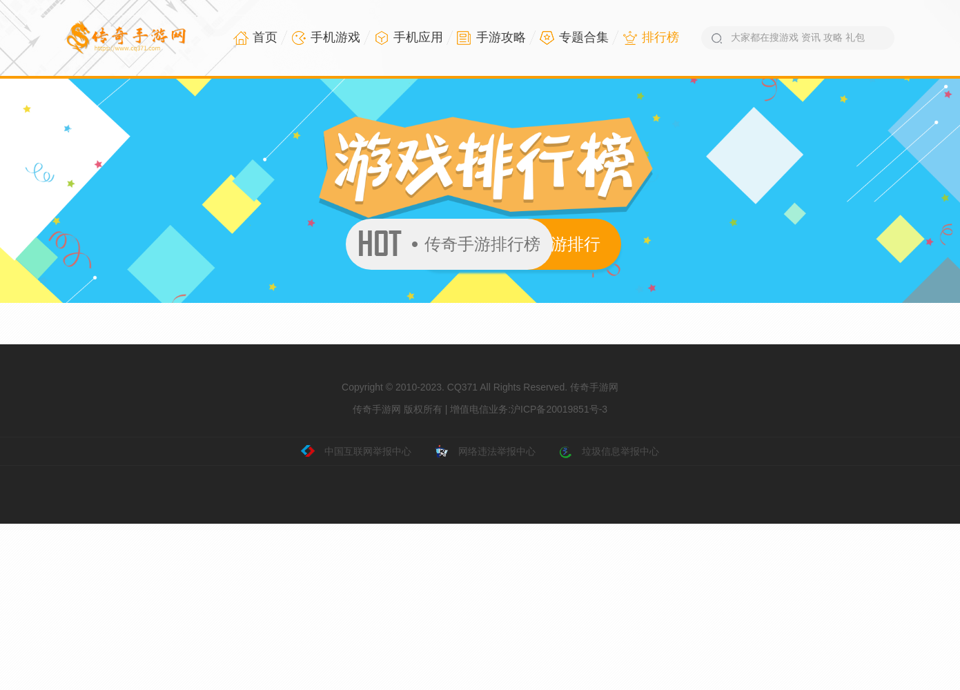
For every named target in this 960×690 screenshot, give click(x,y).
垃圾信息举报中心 (608, 452)
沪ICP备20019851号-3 (559, 409)
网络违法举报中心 (485, 452)
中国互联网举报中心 (356, 452)
